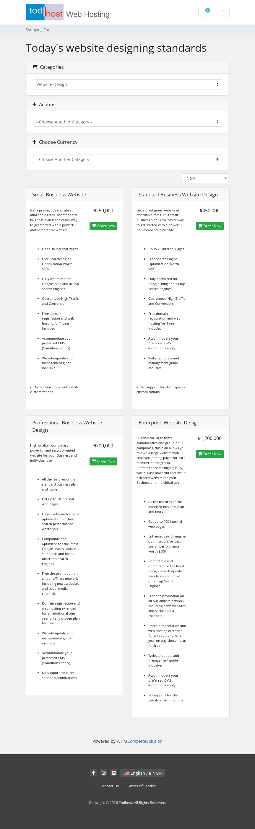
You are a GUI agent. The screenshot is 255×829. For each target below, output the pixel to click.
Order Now (103, 225)
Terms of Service (141, 786)
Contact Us (109, 786)
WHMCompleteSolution (140, 741)
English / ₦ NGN (143, 773)
